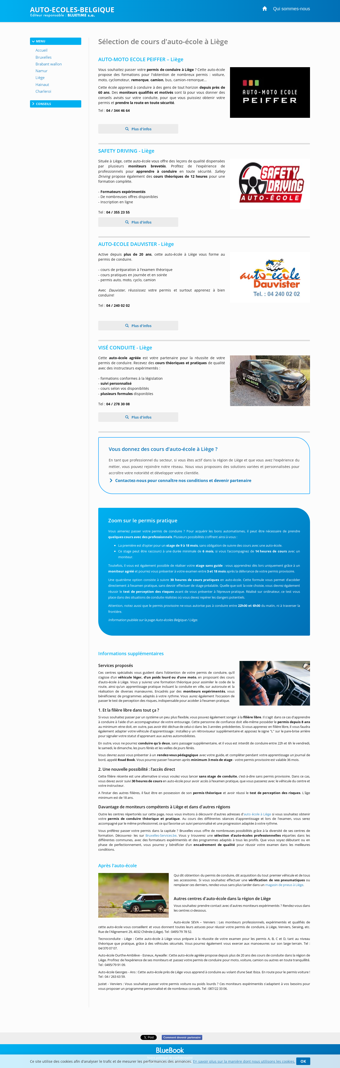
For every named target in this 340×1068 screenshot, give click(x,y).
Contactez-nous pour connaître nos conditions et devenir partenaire (183, 480)
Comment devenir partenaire (181, 1037)
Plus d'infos (141, 129)
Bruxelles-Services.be (161, 835)
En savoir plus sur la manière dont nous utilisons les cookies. (244, 1061)
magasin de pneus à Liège (284, 885)
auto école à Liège (257, 814)
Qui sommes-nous (291, 8)
